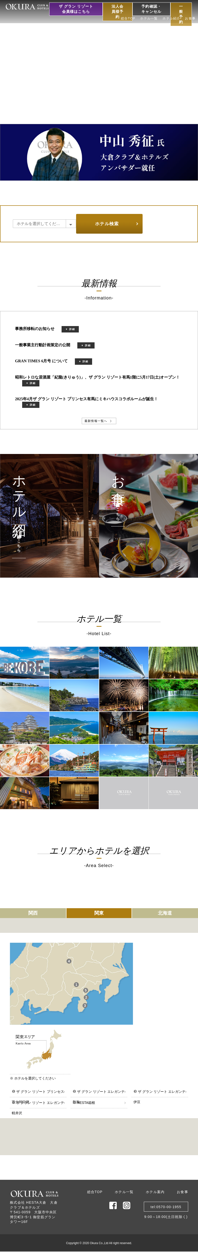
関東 (99, 913)
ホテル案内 (155, 1192)
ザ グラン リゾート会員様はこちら (76, 9)
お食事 (190, 18)
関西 (33, 913)
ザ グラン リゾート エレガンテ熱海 (99, 1093)
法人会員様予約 (118, 11)
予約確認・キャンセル (151, 9)
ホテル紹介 (171, 18)
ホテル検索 (107, 223)
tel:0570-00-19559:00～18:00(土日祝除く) (166, 1208)
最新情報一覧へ (95, 421)
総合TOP (128, 18)
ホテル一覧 (149, 18)
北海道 (165, 913)
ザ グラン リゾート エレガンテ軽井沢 (38, 1104)
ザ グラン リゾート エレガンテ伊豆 (159, 1093)
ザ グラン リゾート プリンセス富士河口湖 (38, 1093)
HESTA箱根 (84, 1102)
